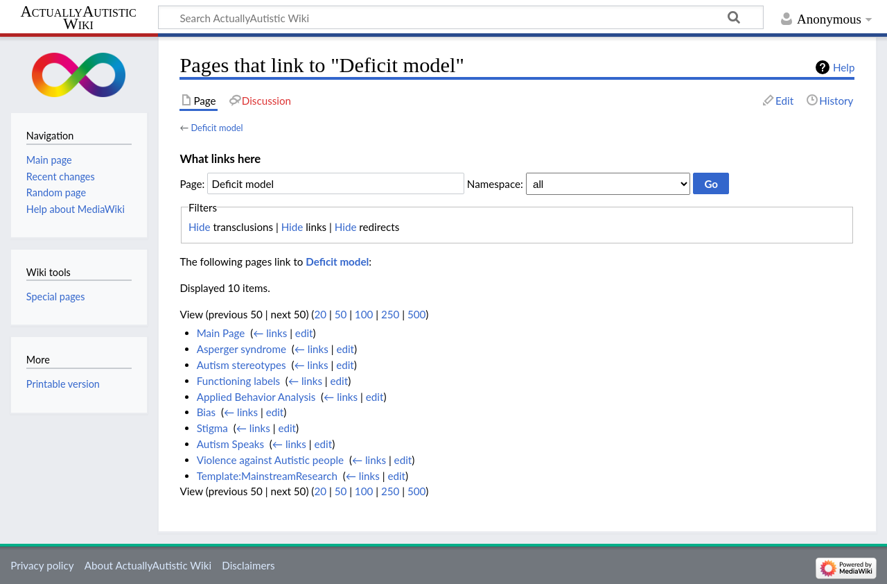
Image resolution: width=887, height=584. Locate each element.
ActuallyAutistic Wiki (78, 18)
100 (364, 314)
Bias (206, 412)
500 (416, 314)
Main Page (221, 333)
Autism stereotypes (241, 365)
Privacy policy (41, 565)
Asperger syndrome (241, 349)
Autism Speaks (230, 444)
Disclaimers (248, 565)
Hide (199, 227)
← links (270, 333)
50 (341, 314)
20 (320, 314)
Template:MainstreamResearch (267, 476)
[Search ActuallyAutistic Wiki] (461, 17)
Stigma (212, 428)
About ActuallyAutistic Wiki (148, 565)
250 (390, 314)
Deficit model (217, 127)
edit (304, 333)
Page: (191, 184)
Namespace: (495, 184)
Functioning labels (238, 381)
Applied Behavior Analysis (256, 396)
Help (843, 67)
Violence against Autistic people (270, 460)
